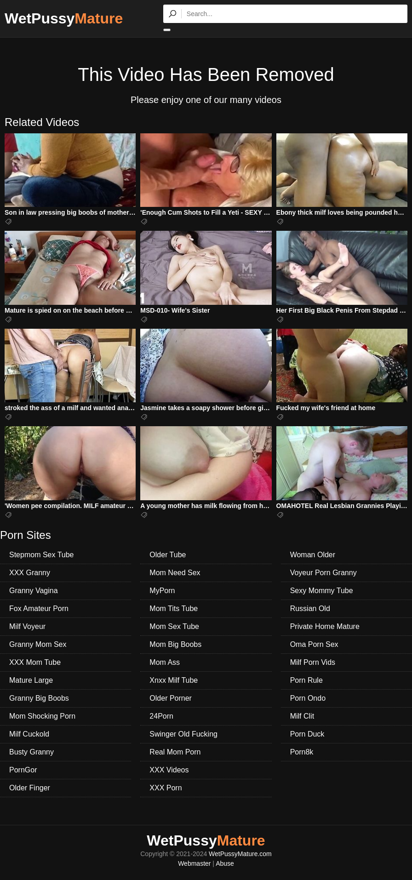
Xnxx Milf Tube (173, 680)
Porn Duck (307, 734)
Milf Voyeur (27, 626)
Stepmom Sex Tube (41, 555)
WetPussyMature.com (240, 853)
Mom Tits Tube (173, 608)
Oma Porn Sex (314, 644)
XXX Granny (29, 573)
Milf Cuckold (29, 734)
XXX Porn (165, 788)
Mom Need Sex (174, 573)
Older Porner (170, 698)
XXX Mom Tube (35, 662)
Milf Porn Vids (312, 662)
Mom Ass (164, 662)
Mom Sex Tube (174, 626)
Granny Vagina (33, 590)
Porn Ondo (308, 698)
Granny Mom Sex (37, 644)
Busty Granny (31, 752)
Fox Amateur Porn (39, 608)
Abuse (225, 863)
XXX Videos (169, 770)
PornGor (23, 770)
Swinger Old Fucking (183, 734)
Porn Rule (306, 680)
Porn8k (302, 752)
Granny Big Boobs (39, 698)
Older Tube (167, 555)
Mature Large (31, 680)
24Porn (161, 716)
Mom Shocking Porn (42, 716)
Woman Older (312, 555)
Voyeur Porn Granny (323, 573)
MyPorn (162, 590)
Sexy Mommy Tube (321, 590)
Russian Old (310, 608)
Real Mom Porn (174, 752)
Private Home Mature (325, 626)
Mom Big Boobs (175, 644)
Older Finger (29, 788)
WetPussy (64, 18)
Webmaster (194, 863)
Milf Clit (302, 716)
